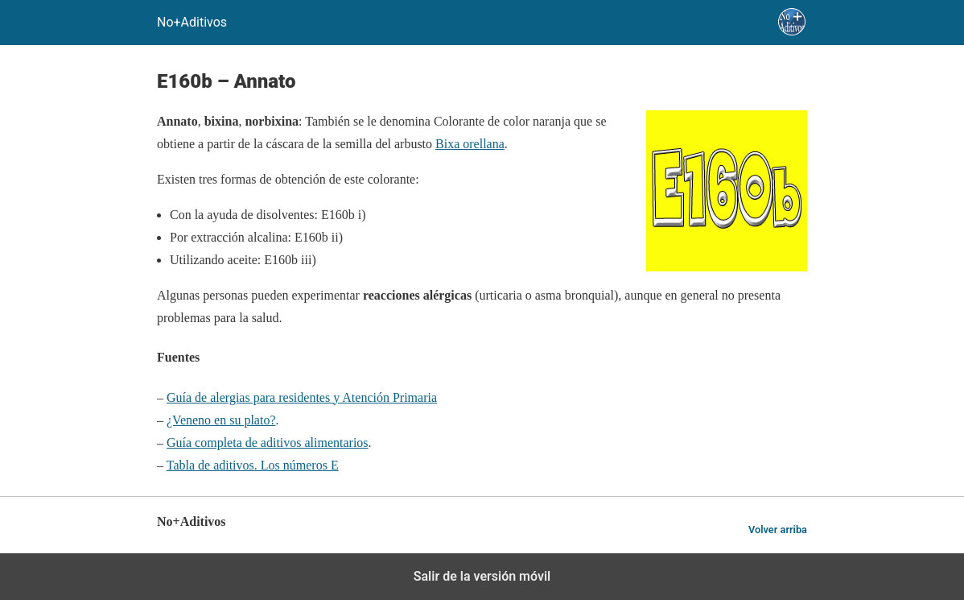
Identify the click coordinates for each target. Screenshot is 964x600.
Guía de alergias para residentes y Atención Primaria (302, 397)
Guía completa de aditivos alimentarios (268, 442)
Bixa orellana (470, 144)
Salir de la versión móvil (482, 576)
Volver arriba (777, 529)
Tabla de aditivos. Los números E (253, 465)
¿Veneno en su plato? (221, 420)
